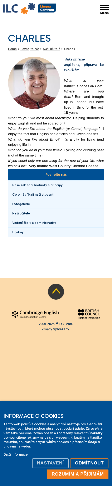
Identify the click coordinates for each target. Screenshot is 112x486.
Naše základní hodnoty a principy (37, 185)
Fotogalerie (21, 204)
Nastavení (50, 462)
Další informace (16, 454)
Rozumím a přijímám (78, 474)
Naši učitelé (21, 213)
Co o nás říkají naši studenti (33, 194)
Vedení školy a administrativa (34, 223)
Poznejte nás (56, 174)
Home (12, 49)
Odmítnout (89, 462)
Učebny (18, 232)
